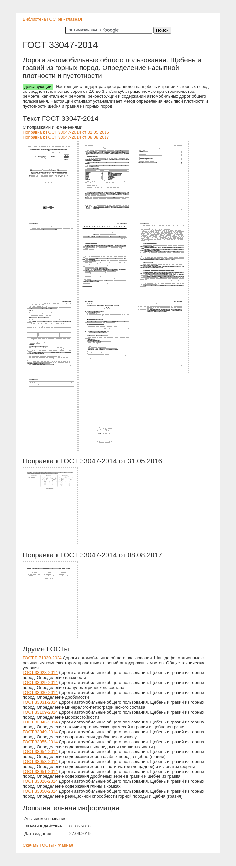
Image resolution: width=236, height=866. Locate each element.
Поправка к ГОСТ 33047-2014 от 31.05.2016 (66, 132)
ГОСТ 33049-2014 (40, 731)
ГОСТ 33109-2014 (40, 712)
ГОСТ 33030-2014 (40, 692)
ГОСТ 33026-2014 (40, 781)
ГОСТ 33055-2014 (40, 741)
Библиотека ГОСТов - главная (52, 19)
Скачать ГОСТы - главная (48, 845)
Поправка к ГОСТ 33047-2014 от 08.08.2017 (66, 137)
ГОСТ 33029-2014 (40, 682)
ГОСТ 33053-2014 (40, 761)
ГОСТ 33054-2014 (40, 751)
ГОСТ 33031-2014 (40, 702)
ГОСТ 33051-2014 (40, 771)
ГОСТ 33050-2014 (40, 791)
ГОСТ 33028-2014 (40, 672)
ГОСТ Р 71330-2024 (42, 657)
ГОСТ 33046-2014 (40, 722)
